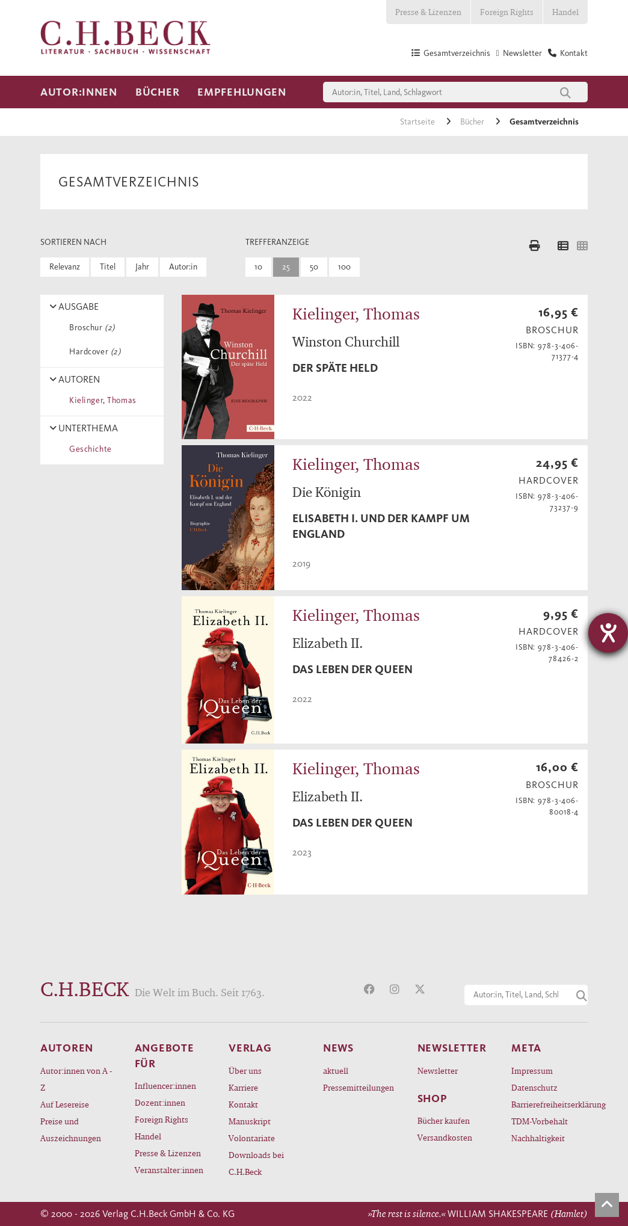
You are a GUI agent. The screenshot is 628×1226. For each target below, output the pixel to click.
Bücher (157, 92)
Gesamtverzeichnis (544, 122)
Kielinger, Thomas (101, 400)
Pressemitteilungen (358, 1087)
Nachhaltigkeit (538, 1138)
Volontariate (252, 1138)
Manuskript (250, 1121)
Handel (565, 12)
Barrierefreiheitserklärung (549, 1104)
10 (258, 267)
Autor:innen (78, 92)
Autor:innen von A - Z (76, 1078)
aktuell (335, 1070)
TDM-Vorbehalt (539, 1121)
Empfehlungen (241, 92)
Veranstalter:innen (169, 1170)
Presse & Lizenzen (428, 12)
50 (314, 267)
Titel (107, 267)
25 (286, 267)
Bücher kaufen (443, 1120)
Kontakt (243, 1104)
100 (344, 267)
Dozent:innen (160, 1102)
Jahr (142, 267)
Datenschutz (534, 1087)
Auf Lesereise (64, 1104)
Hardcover (92, 352)
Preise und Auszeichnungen (70, 1129)
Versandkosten (444, 1137)
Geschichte (88, 449)
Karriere (243, 1087)
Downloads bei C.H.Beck (256, 1163)
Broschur (90, 327)
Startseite (418, 122)
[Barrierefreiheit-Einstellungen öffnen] (608, 633)
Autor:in (183, 267)
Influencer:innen (165, 1085)
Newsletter (437, 1070)
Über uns (245, 1070)
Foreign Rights (507, 12)
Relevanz (64, 267)
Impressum (532, 1070)
